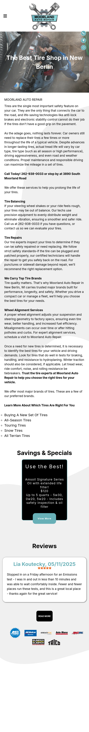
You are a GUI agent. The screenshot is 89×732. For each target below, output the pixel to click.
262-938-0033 (32, 174)
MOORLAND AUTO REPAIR (23, 99)
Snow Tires (13, 430)
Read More (44, 616)
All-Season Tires (17, 420)
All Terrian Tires (17, 436)
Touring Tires (15, 425)
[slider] (44, 568)
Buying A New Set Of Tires (26, 415)
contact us (11, 228)
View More (44, 518)
